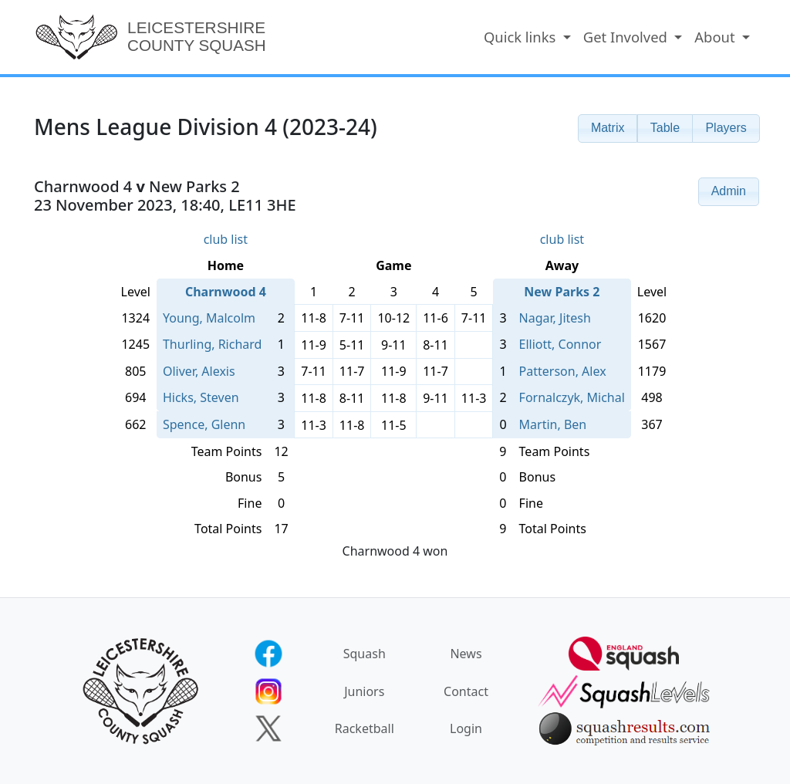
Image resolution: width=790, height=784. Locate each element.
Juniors (364, 691)
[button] (608, 128)
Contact (466, 691)
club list (226, 239)
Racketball (364, 728)
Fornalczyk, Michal (572, 397)
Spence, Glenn (204, 424)
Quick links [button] (521, 36)
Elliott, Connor (560, 344)
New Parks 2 (561, 291)
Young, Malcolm (209, 317)
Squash (364, 653)
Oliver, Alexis (199, 371)
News (465, 653)
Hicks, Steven (201, 397)
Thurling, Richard (212, 344)
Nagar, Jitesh (555, 317)
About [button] (716, 36)
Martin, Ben (553, 424)
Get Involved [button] (627, 36)
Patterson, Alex (562, 371)
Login (466, 728)
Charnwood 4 (225, 291)
